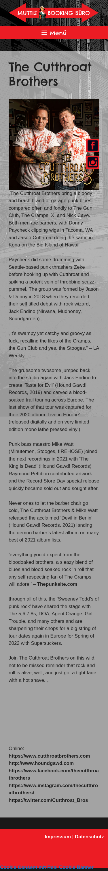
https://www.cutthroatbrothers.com (49, 756)
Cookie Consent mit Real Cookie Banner (47, 867)
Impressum (58, 836)
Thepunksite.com (57, 584)
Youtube (91, 162)
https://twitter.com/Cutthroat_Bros (48, 800)
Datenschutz (89, 836)
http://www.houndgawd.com (41, 763)
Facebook (92, 146)
